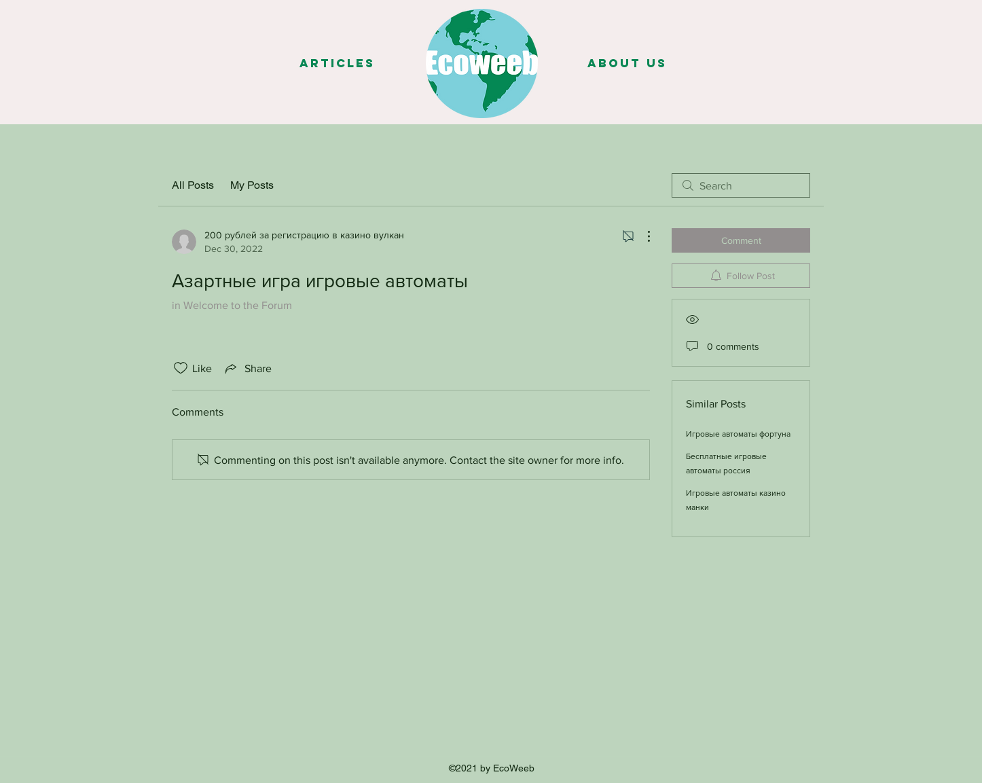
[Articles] (337, 63)
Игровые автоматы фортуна (738, 434)
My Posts (252, 185)
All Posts (193, 185)
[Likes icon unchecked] (180, 368)
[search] (741, 185)
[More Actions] (642, 236)
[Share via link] (247, 368)
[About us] (627, 63)
